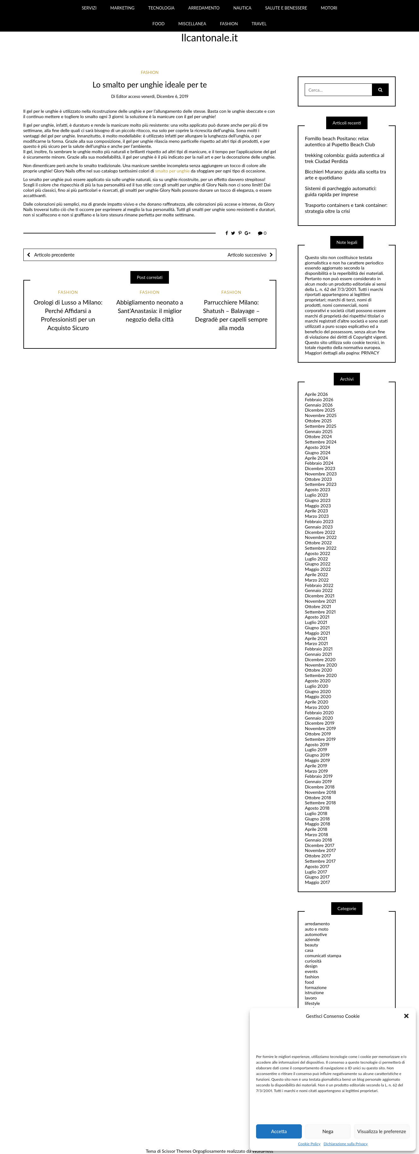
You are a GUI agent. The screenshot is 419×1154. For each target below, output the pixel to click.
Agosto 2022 (317, 553)
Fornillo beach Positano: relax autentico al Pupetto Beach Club (340, 141)
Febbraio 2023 (319, 521)
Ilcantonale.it (209, 37)
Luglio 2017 (316, 871)
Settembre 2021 (320, 611)
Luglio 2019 (316, 749)
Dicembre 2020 (320, 659)
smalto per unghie (173, 170)
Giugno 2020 (318, 691)
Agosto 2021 (317, 616)
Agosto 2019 (317, 744)
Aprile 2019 (316, 765)
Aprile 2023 (316, 510)
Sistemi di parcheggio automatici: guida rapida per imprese (340, 191)
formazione (315, 987)
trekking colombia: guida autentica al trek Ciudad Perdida (344, 158)
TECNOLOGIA (161, 7)
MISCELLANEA (192, 23)
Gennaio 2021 (318, 654)
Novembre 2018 (320, 792)
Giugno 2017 (317, 876)
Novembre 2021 (320, 601)
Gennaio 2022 (318, 590)
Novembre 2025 (320, 415)
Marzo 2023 (317, 516)
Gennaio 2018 (318, 840)
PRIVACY (370, 352)
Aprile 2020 (316, 701)
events (311, 971)
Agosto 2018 (317, 808)
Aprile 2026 (316, 394)
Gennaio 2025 (318, 431)
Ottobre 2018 (318, 797)
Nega (327, 1131)
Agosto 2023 (317, 489)
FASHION (229, 23)
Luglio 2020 (316, 686)
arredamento (317, 923)
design (311, 966)
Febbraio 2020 (319, 712)
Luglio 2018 (316, 813)
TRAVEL (259, 23)
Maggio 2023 (318, 505)
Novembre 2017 (320, 850)
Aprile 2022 (316, 574)
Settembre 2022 (320, 548)
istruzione (314, 992)
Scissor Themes (176, 1151)
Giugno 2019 (317, 755)
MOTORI (329, 7)
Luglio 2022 (316, 558)
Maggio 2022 (318, 569)
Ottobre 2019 (318, 733)
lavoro (311, 997)
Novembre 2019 (320, 728)
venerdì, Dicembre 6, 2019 (164, 96)
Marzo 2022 (317, 580)
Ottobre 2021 (318, 606)
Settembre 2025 (320, 426)
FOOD (159, 23)
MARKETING (122, 7)
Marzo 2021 (316, 643)
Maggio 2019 (317, 760)
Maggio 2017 (317, 882)
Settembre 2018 (320, 802)
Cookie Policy (309, 1144)
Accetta (279, 1131)
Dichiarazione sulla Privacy (346, 1144)
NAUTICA (242, 7)
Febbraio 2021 (318, 648)
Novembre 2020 (321, 665)
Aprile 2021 (316, 638)
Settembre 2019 (320, 739)
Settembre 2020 (321, 675)
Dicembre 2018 (319, 786)
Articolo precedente (54, 254)
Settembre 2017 (320, 861)
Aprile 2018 (316, 829)
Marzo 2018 (316, 834)
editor (121, 96)
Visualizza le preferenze (381, 1131)
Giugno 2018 (317, 818)
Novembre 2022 (321, 537)
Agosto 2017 (317, 866)
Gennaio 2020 (319, 718)
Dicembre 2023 (320, 468)
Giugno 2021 (317, 627)
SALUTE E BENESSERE (286, 7)
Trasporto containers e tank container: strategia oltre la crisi (346, 208)
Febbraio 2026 (319, 399)
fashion (150, 72)
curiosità (313, 961)
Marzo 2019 (316, 771)
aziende (312, 939)
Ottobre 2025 (318, 420)
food (309, 982)
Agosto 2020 (317, 680)
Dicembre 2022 (320, 532)
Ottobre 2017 (318, 855)
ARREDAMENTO (203, 7)
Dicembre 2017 (319, 845)
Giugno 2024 (317, 452)
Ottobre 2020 (318, 670)
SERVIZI (89, 7)
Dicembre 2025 (320, 410)
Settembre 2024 (320, 441)
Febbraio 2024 (319, 463)
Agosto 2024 (317, 447)
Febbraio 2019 (318, 776)
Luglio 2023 (316, 495)
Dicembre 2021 (319, 595)
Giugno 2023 (317, 500)
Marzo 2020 (317, 707)
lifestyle (312, 1003)
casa (309, 950)
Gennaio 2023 (318, 526)
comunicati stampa (323, 955)
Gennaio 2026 (318, 405)
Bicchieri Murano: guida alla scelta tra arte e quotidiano (345, 174)
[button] (406, 1016)
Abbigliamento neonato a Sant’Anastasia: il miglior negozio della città (149, 311)
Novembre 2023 (321, 473)
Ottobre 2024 (318, 436)
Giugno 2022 (317, 563)
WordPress (262, 1151)
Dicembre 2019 (319, 723)
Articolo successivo (247, 254)
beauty (311, 944)
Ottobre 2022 (318, 542)
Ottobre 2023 (318, 479)
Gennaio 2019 (318, 781)
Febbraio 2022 (319, 585)
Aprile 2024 (316, 458)
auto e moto (316, 929)
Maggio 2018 (317, 823)
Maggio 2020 (318, 696)
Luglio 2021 (316, 622)
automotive (316, 934)
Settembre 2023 (320, 484)
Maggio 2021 (317, 633)
